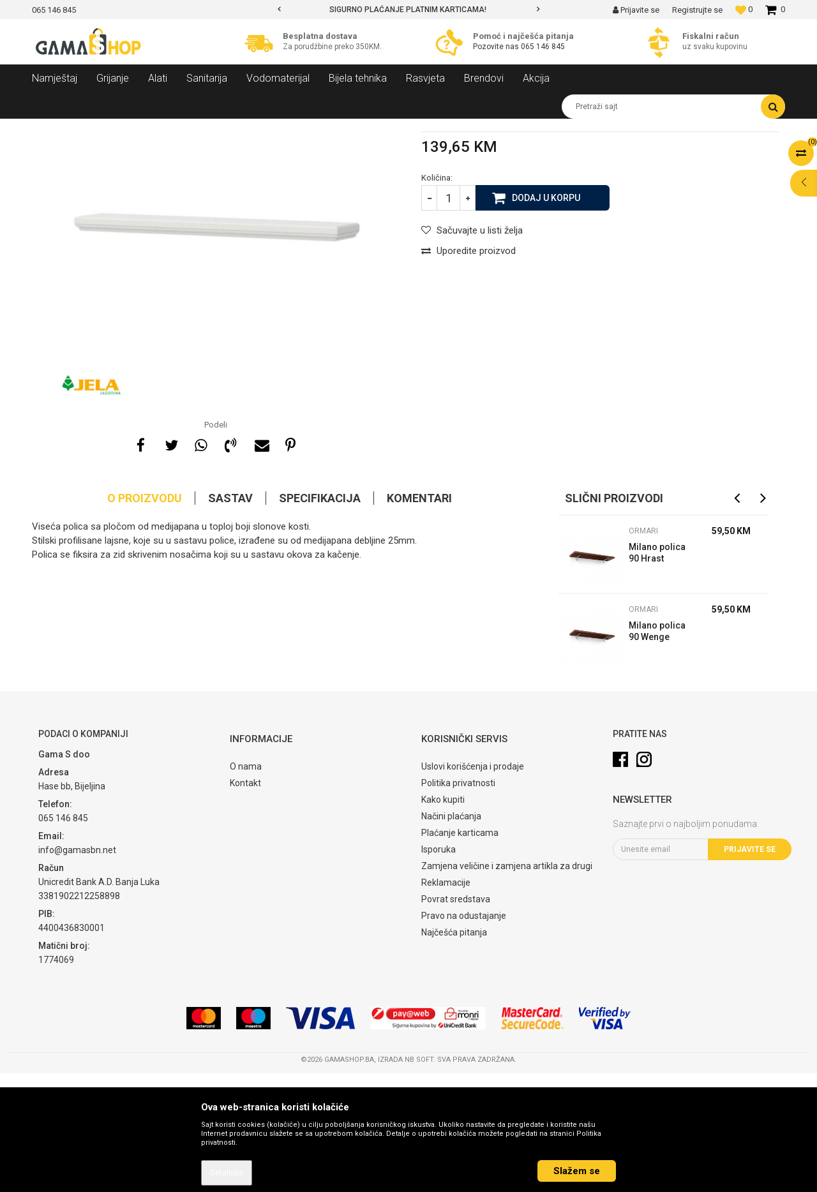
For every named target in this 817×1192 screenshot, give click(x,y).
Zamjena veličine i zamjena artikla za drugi (506, 985)
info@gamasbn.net (77, 969)
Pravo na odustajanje (463, 1034)
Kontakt (245, 902)
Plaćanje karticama (459, 951)
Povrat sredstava (455, 1018)
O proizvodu (144, 616)
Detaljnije (226, 1172)
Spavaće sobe (203, 128)
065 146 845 (543, 46)
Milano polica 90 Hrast (657, 671)
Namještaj (148, 128)
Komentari (419, 616)
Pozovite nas (497, 46)
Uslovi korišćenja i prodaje (472, 885)
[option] (408, 9)
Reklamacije (445, 1001)
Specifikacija (320, 616)
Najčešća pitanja (454, 1051)
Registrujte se (697, 10)
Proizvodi (101, 128)
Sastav (230, 616)
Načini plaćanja (451, 935)
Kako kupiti (443, 918)
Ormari (252, 128)
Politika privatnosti (458, 902)
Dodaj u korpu (546, 316)
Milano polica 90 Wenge (657, 750)
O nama (246, 885)
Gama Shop (52, 128)
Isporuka (438, 968)
